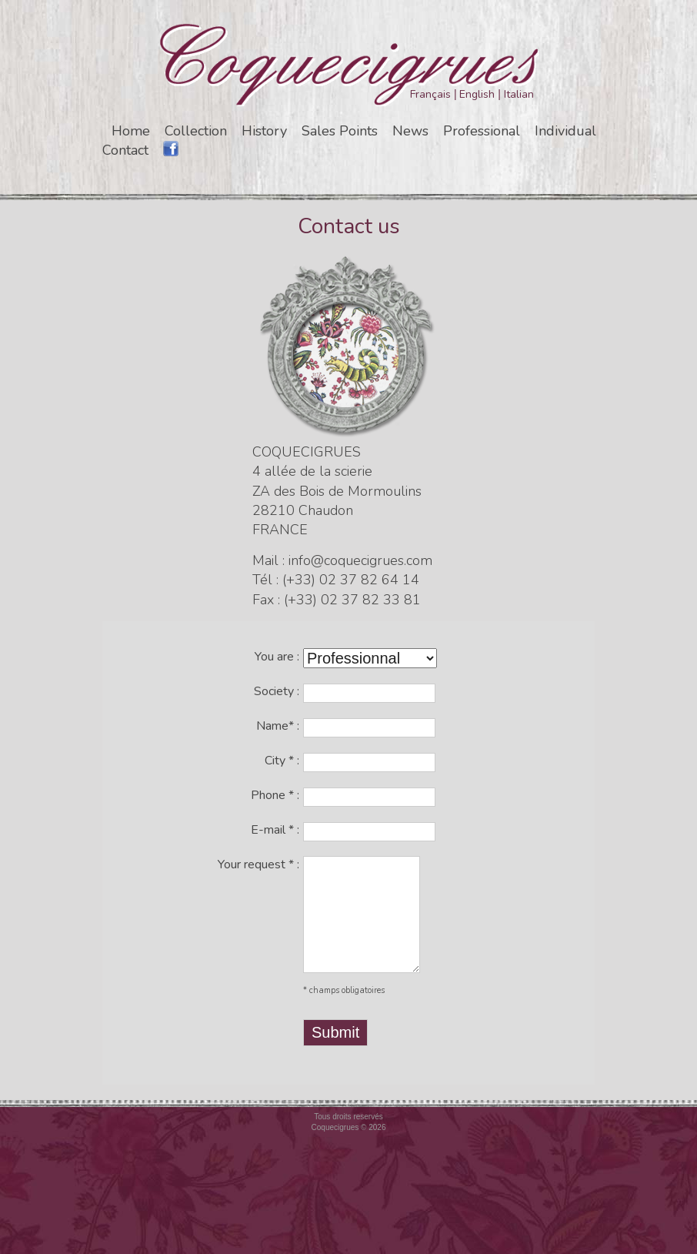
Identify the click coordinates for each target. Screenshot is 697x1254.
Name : (277, 725)
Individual (565, 131)
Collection (196, 131)
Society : (276, 691)
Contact (125, 150)
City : (282, 760)
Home (131, 131)
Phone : (275, 795)
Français (430, 94)
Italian (519, 94)
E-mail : (275, 829)
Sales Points (340, 131)
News (410, 131)
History (264, 131)
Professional (481, 131)
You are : (277, 656)
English (477, 94)
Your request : (258, 864)
